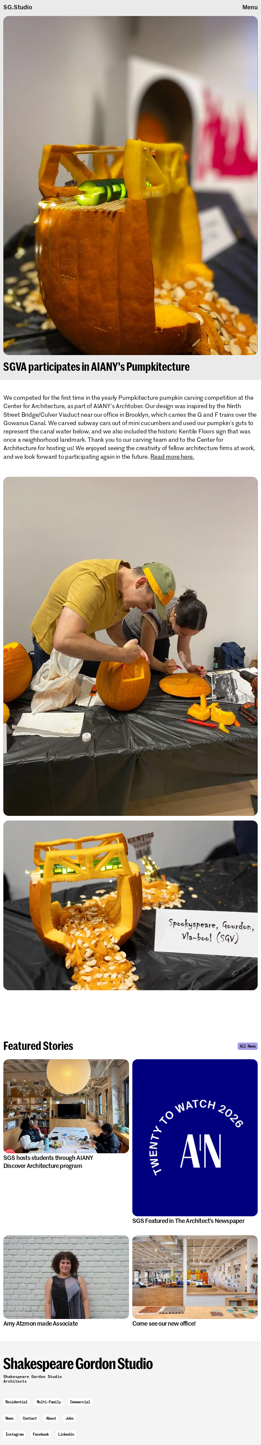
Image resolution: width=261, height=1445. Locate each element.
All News (248, 1046)
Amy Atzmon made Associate (43, 1323)
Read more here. (172, 456)
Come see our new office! (167, 1323)
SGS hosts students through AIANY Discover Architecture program (48, 1161)
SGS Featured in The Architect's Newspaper (191, 1221)
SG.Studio (17, 7)
